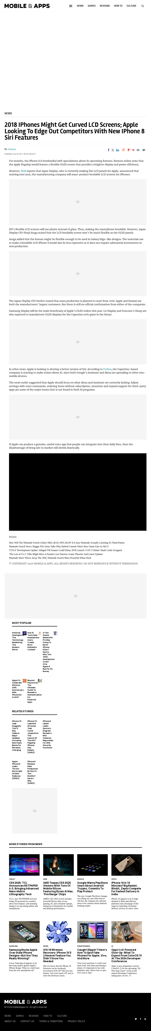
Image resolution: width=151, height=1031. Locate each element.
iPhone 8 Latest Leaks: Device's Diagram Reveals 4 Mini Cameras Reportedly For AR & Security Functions (48, 734)
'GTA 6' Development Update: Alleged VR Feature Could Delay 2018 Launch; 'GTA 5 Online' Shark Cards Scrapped (65, 550)
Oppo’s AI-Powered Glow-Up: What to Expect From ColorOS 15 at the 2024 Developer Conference (126, 955)
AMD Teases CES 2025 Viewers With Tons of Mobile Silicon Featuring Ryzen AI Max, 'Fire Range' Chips (58, 888)
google (80, 879)
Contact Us (27, 1021)
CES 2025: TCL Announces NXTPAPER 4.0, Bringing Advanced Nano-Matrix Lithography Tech (24, 888)
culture (131, 6)
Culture (62, 1016)
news (80, 6)
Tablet (12, 879)
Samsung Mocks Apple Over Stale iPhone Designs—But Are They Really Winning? (23, 954)
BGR (23, 170)
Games (20, 1016)
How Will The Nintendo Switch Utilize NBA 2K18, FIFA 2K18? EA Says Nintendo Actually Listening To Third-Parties (67, 542)
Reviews (34, 1016)
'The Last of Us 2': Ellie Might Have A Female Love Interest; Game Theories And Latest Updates (56, 554)
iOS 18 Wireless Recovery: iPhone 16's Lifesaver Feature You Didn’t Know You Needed (57, 955)
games (92, 6)
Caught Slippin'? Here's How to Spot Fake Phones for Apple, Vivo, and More (92, 954)
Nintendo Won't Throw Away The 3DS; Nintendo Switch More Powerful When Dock (50, 558)
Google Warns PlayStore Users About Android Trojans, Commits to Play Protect (92, 887)
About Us (10, 1021)
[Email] (138, 150)
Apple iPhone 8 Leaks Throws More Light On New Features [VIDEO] (17, 770)
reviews (105, 6)
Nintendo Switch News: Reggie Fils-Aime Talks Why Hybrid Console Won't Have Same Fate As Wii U (59, 546)
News (8, 113)
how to (118, 6)
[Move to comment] (143, 150)
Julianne (12, 149)
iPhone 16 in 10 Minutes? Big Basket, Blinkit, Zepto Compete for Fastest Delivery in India (126, 888)
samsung (13, 946)
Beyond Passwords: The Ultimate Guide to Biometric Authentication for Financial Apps (34, 691)
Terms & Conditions (51, 1021)
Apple (114, 879)
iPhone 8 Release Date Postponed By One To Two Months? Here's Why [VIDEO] (32, 772)
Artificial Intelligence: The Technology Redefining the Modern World (18, 641)
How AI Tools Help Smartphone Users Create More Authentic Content (33, 641)
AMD (45, 879)
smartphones (83, 946)
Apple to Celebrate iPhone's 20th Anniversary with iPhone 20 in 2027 (18, 688)
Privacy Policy (76, 1021)
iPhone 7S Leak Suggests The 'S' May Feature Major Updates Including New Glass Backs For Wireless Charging (17, 735)
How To (48, 1016)
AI (112, 946)
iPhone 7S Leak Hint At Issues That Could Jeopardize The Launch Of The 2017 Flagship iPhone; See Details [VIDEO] (32, 737)
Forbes (107, 369)
